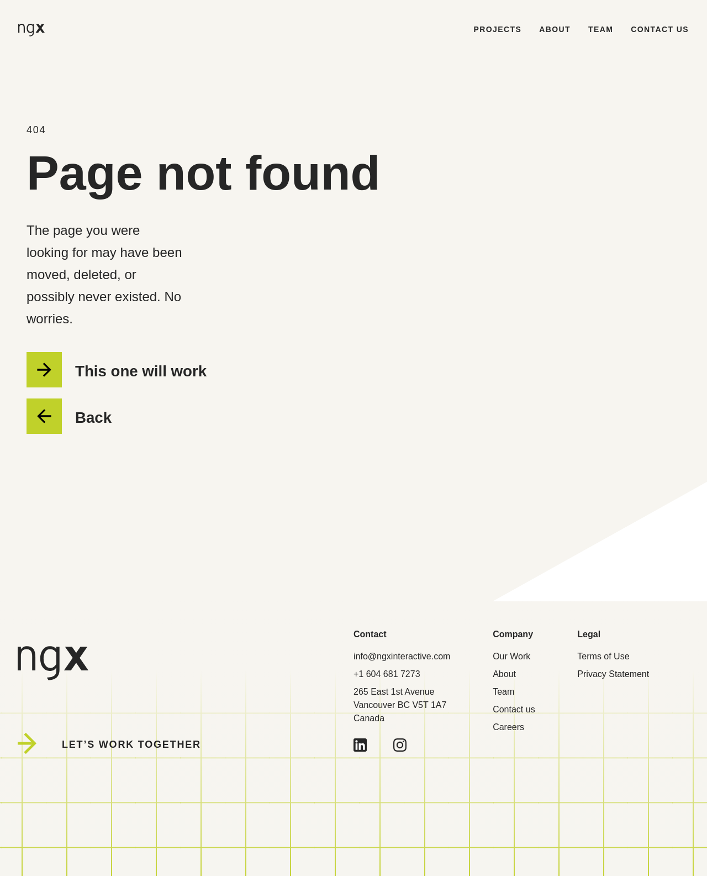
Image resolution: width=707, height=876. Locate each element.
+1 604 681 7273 (387, 674)
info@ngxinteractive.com (402, 656)
